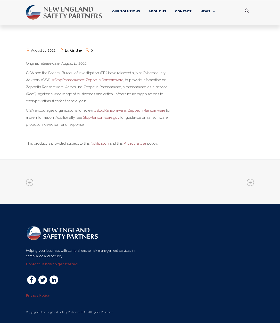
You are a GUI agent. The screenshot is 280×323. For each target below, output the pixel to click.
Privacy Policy (38, 295)
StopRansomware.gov (101, 117)
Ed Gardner (74, 50)
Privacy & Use (135, 143)
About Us (157, 11)
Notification (100, 143)
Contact (183, 11)
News (205, 11)
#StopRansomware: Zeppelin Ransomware (87, 80)
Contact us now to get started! (52, 264)
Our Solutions (126, 11)
